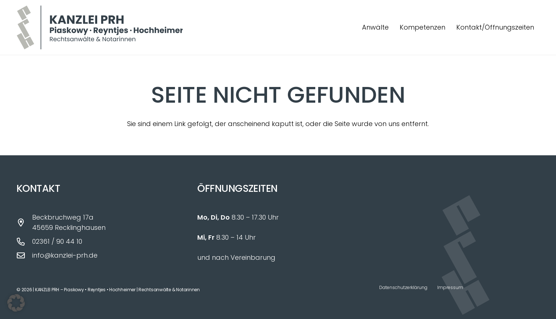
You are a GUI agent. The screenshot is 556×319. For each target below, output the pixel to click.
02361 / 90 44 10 (57, 241)
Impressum (450, 287)
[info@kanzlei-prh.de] (24, 256)
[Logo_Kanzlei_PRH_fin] (99, 27)
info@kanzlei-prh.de (65, 255)
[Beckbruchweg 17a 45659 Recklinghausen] (24, 223)
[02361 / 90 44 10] (24, 242)
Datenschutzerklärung (403, 287)
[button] (16, 303)
